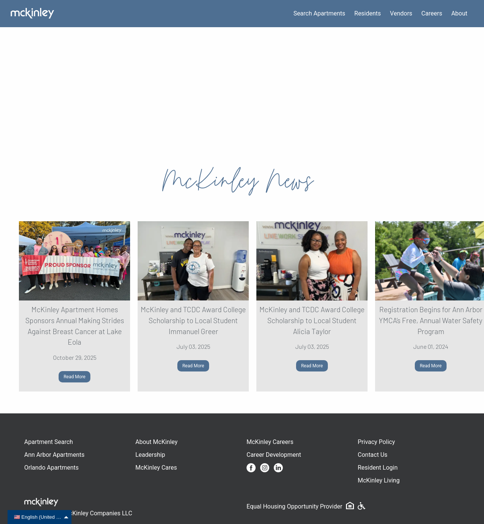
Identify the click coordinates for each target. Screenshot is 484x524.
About (459, 13)
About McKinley (156, 441)
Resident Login (378, 467)
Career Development (274, 454)
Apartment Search (48, 441)
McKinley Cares (156, 467)
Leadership (150, 454)
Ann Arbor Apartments (54, 454)
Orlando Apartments (51, 467)
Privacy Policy (376, 441)
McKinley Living (379, 480)
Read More (74, 376)
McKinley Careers (270, 441)
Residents (367, 13)
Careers (431, 13)
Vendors (401, 13)
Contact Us (373, 454)
